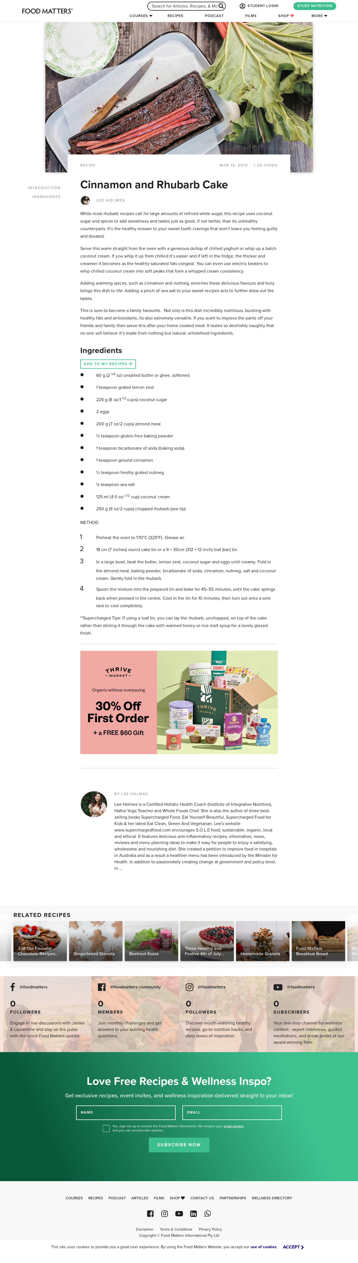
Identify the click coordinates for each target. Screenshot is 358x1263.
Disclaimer (144, 1229)
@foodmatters (34, 987)
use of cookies (264, 1247)
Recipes (175, 16)
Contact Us (202, 1198)
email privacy (233, 1126)
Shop (286, 16)
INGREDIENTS (46, 197)
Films (251, 16)
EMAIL (194, 1112)
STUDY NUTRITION (314, 6)
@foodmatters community (135, 987)
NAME (87, 1112)
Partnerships (233, 1198)
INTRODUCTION (44, 188)
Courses (138, 16)
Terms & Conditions (176, 1229)
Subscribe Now (179, 1145)
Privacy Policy (210, 1229)
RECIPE (87, 165)
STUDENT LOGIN (258, 6)
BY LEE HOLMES (131, 794)
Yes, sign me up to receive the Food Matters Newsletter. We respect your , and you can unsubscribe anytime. (178, 1128)
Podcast (214, 16)
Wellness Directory (272, 1198)
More (317, 16)
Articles (139, 1198)
